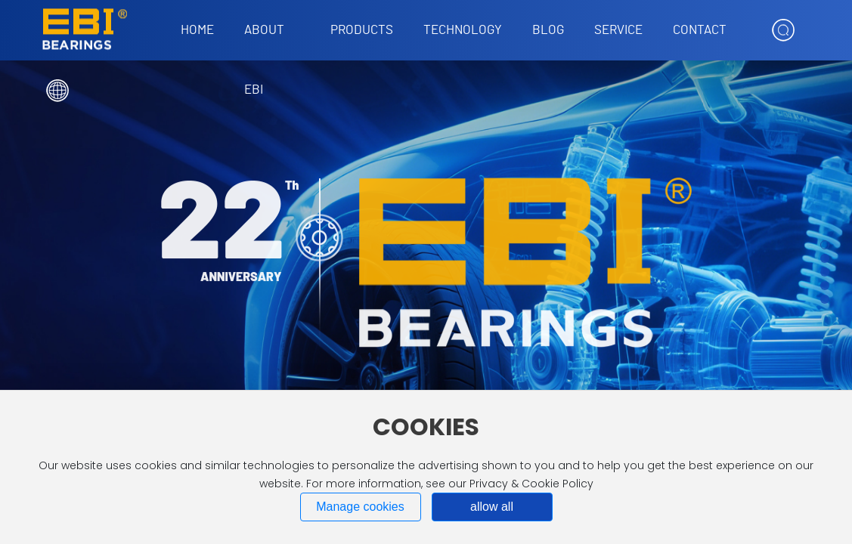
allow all (491, 506)
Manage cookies (360, 506)
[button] (824, 244)
